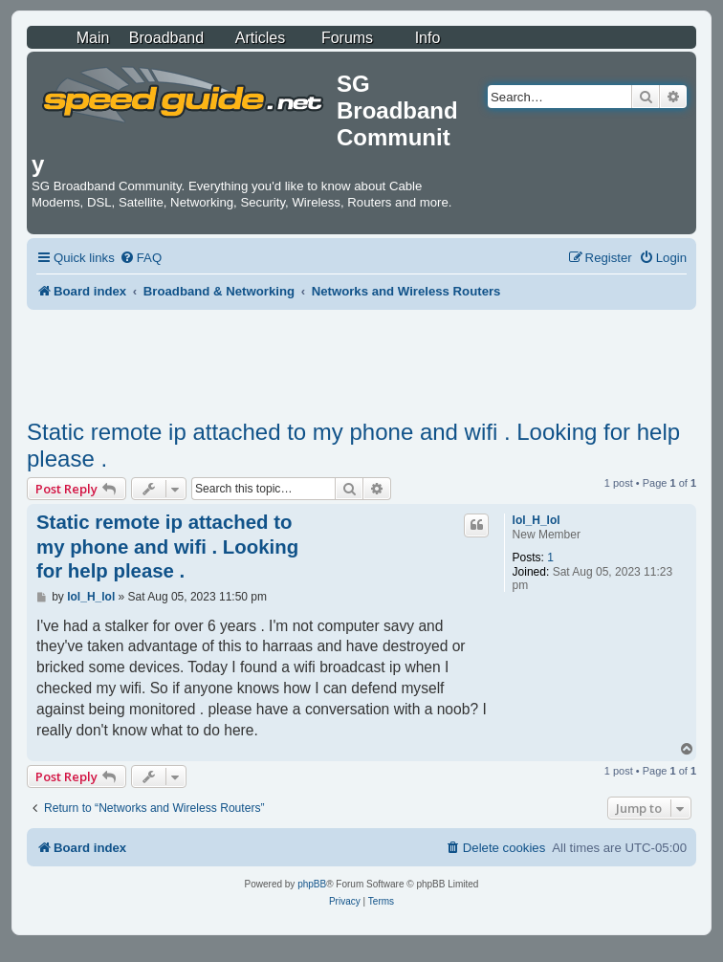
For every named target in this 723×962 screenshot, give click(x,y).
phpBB (311, 884)
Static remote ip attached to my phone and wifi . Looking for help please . (353, 445)
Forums (347, 38)
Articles (260, 38)
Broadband (166, 38)
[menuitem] (141, 258)
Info (428, 38)
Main (93, 38)
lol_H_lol (536, 520)
